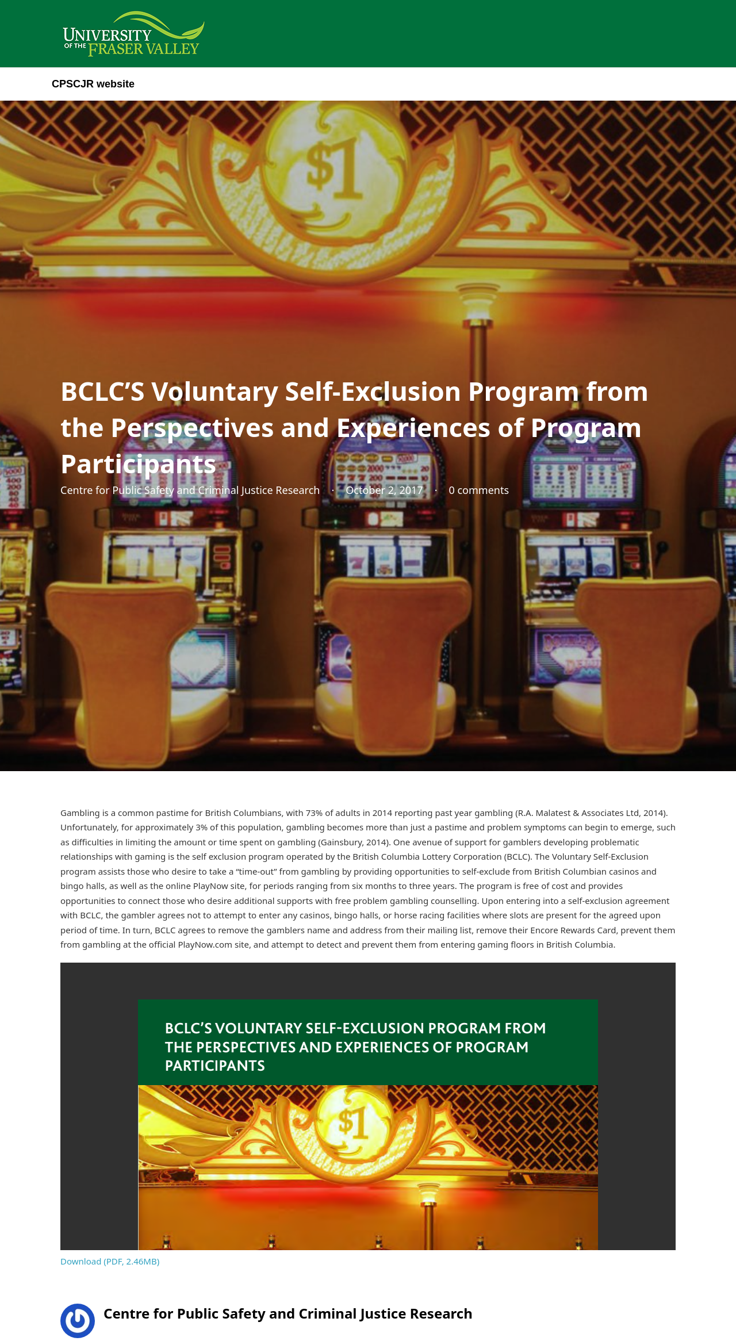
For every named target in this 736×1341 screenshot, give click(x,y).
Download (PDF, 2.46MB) (109, 1261)
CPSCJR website (93, 84)
